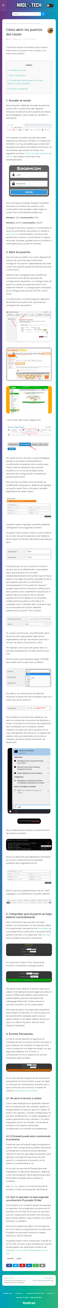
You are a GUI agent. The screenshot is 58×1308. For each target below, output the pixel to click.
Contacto (50, 1293)
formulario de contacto (25, 1090)
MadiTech (38, 1297)
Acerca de (19, 1293)
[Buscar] (43, 14)
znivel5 (19, 1258)
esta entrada (12, 234)
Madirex (9, 39)
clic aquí (46, 934)
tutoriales (14, 23)
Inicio (8, 23)
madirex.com (7, 1293)
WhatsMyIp (42, 928)
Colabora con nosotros (35, 1293)
